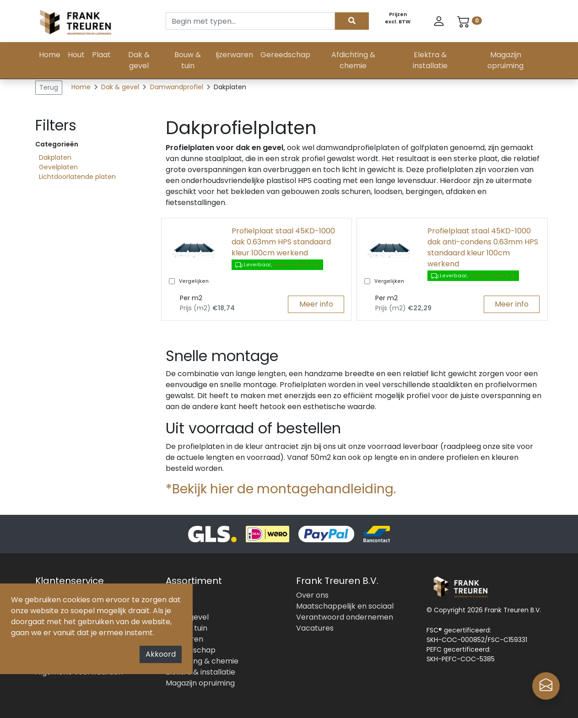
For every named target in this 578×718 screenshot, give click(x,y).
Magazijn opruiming (505, 60)
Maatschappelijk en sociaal (345, 606)
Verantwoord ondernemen (344, 617)
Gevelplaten (58, 167)
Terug (48, 87)
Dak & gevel (139, 60)
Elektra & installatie (430, 60)
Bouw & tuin (187, 60)
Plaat (101, 54)
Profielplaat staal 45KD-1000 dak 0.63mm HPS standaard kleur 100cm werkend (283, 242)
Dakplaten (55, 157)
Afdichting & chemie (353, 60)
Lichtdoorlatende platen (77, 176)
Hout (76, 54)
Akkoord (161, 654)
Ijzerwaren (234, 54)
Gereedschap (285, 54)
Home (49, 54)
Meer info (316, 304)
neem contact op (296, 264)
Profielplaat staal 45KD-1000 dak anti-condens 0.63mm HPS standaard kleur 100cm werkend (482, 247)
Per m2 (191, 297)
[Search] (250, 21)
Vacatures (315, 628)
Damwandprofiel (177, 87)
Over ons (312, 595)
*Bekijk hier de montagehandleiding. (281, 489)
